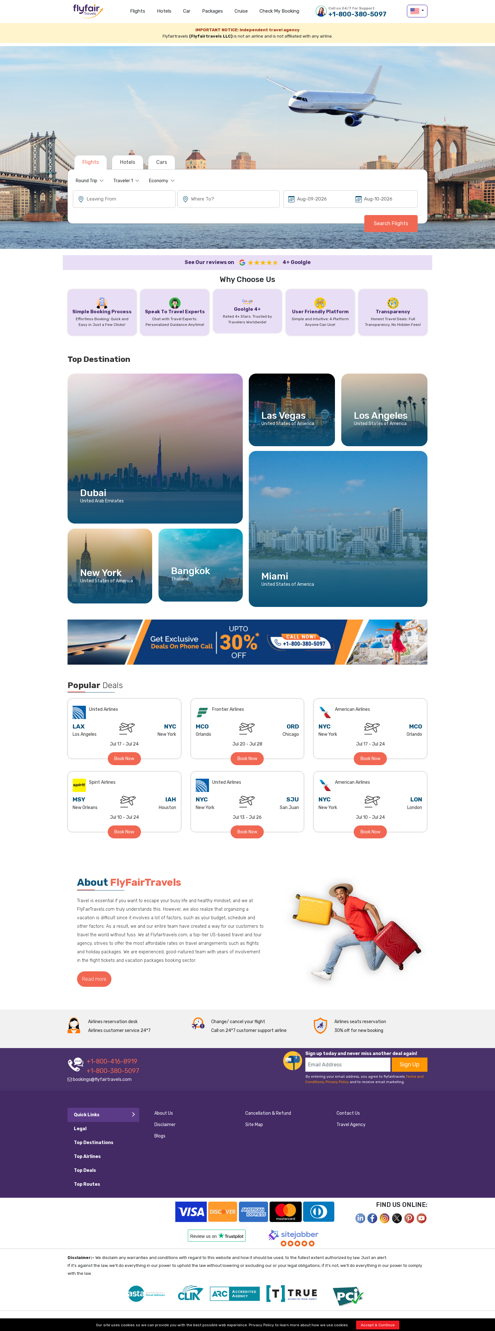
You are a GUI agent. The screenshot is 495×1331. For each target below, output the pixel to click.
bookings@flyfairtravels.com (100, 1079)
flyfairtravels (88, 13)
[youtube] (421, 1218)
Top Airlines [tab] (87, 1156)
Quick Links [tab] (86, 1115)
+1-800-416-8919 (111, 1061)
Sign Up (410, 1064)
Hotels (164, 11)
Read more (94, 979)
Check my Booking (279, 11)
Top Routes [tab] (87, 1184)
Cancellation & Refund (268, 1113)
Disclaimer (165, 1124)
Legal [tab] (80, 1128)
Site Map (254, 1124)
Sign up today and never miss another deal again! (361, 1053)
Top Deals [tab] (85, 1170)
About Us (163, 1113)
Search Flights (391, 223)
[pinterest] (409, 1218)
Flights (137, 11)
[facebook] (360, 1218)
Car (186, 11)
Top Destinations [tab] (93, 1142)
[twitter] (397, 1218)
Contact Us (348, 1113)
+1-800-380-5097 (357, 12)
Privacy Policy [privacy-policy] (261, 1325)
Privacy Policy (337, 1082)
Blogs (159, 1136)
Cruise (241, 11)
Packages (212, 11)
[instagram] (385, 1218)
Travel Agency (351, 1124)
